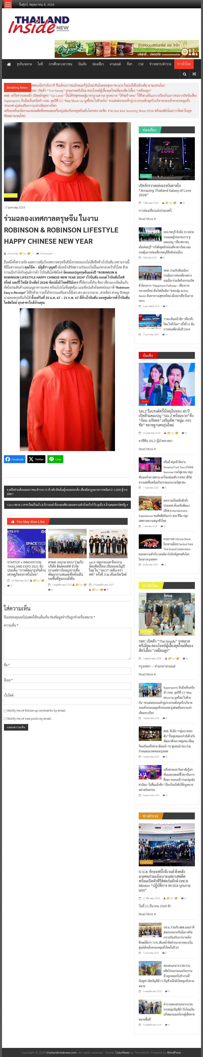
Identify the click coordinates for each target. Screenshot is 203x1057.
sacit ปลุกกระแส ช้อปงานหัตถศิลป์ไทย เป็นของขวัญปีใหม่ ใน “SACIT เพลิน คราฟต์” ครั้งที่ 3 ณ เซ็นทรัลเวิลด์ (107, 570)
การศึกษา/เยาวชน (60, 64)
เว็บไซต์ (9, 695)
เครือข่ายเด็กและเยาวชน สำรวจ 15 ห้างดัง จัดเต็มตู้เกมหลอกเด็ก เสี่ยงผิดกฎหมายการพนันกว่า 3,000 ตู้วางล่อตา (67, 492)
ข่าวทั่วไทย (184, 64)
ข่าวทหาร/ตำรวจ (160, 64)
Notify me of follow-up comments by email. (36, 710)
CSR (141, 64)
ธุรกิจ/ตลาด (24, 64)
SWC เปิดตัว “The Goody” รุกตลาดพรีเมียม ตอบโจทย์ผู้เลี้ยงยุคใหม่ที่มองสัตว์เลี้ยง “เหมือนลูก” (91, 90)
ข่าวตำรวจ (146, 862)
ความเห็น (11, 625)
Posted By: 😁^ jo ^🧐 (19, 253)
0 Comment (44, 253)
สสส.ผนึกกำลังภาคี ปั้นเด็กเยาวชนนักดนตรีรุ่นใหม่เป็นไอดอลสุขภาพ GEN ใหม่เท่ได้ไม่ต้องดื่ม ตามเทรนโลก (98, 85)
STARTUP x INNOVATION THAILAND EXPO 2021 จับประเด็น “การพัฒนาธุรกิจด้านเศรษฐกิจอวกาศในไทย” (26, 568)
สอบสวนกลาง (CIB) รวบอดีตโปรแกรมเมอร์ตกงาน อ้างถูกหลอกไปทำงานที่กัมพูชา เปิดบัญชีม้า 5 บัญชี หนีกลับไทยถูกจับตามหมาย (166, 976)
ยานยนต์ (115, 64)
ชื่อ (7, 665)
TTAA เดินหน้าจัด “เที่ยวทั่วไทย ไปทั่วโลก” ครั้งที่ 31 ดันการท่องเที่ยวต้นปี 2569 (179, 324)
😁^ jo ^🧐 (38, 580)
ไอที (40, 64)
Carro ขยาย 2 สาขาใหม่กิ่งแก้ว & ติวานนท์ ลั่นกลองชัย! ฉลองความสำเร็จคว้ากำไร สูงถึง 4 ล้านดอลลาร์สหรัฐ (66, 504)
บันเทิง (82, 64)
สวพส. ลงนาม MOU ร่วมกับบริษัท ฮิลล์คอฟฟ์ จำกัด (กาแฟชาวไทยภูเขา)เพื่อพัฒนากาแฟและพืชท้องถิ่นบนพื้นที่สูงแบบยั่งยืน (65, 570)
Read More (147, 219)
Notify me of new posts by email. (29, 718)
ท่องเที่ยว (98, 64)
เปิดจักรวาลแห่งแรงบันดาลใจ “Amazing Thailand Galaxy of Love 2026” (165, 190)
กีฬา (129, 64)
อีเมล (8, 680)
